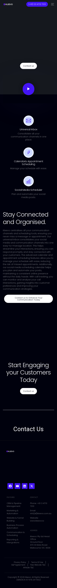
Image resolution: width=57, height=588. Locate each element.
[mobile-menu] (52, 4)
